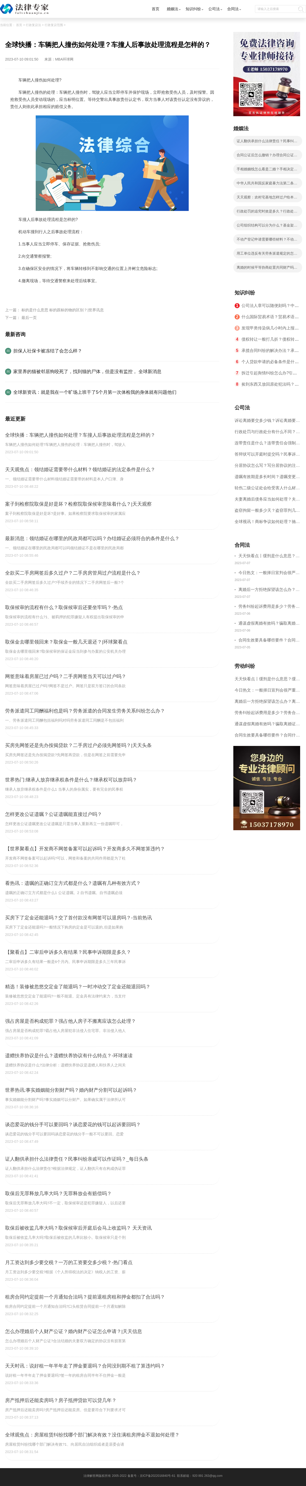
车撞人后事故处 (80, 293)
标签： (16, 293)
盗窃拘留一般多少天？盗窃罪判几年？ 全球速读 (265, 512)
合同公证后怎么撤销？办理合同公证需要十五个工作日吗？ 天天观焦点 (267, 156)
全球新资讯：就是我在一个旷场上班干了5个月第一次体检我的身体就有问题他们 (94, 392)
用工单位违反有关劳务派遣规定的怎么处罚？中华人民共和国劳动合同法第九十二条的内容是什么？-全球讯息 (267, 254)
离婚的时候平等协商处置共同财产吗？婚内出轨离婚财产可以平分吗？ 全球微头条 (267, 268)
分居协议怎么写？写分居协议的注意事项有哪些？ (267, 467)
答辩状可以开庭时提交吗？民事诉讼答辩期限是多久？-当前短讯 (267, 456)
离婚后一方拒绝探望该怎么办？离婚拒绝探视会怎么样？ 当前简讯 (269, 590)
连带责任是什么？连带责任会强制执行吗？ (267, 445)
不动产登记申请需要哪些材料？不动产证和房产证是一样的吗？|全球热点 (267, 240)
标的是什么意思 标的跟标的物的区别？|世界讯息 (62, 310)
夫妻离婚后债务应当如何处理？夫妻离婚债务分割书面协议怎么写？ (267, 501)
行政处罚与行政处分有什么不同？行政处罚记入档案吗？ (267, 433)
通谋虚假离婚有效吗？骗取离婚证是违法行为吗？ (269, 624)
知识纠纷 (193, 9)
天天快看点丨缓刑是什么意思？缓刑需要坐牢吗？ (269, 557)
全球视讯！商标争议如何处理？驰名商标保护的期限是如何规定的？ (267, 523)
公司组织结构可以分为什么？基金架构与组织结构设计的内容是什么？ (267, 226)
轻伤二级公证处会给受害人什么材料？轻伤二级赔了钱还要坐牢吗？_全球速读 (266, 490)
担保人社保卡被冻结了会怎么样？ (47, 350)
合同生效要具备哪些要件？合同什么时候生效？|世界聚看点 (269, 641)
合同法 (233, 9)
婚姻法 (172, 9)
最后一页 (29, 317)
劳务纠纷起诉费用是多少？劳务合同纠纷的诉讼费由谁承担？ (269, 607)
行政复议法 (33, 25)
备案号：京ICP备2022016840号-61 (151, 1476)
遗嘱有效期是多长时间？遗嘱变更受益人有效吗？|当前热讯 (267, 478)
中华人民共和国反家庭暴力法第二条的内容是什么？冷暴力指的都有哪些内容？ (267, 184)
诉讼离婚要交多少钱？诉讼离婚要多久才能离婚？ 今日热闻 (267, 422)
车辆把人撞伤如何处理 (43, 293)
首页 (155, 9)
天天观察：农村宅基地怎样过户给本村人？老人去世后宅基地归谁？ (267, 198)
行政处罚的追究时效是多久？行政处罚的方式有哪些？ (267, 212)
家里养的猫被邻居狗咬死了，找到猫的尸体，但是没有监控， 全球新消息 (87, 371)
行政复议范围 (54, 25)
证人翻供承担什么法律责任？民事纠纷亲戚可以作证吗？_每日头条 (267, 142)
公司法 (214, 9)
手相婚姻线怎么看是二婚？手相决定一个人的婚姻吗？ (267, 170)
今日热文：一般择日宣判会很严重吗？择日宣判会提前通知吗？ (269, 573)
